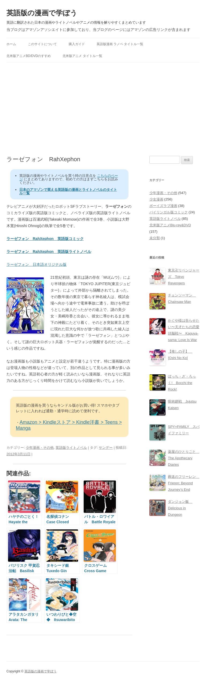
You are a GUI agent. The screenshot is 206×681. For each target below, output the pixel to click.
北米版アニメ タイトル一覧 (82, 56)
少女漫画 (156, 199)
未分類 (154, 238)
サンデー (106, 448)
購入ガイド (77, 44)
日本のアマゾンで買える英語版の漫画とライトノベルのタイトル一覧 (68, 191)
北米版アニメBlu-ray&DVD (170, 225)
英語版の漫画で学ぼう (41, 13)
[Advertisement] (103, 109)
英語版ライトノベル (71, 448)
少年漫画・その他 (40, 448)
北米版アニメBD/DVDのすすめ (28, 56)
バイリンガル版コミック (168, 212)
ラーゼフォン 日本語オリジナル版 (36, 264)
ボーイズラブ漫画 (163, 206)
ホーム (11, 44)
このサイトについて (42, 44)
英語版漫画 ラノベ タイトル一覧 (120, 44)
